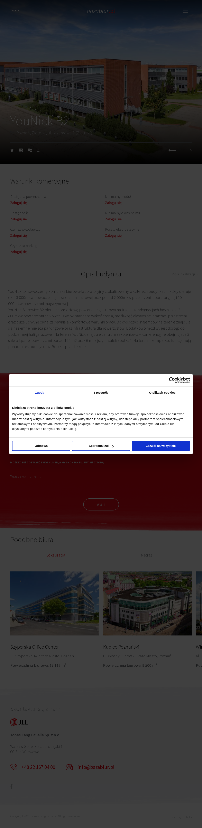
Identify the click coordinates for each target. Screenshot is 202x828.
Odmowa (41, 445)
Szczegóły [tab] (100, 392)
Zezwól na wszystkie (161, 445)
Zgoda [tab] (39, 392)
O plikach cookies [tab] (162, 392)
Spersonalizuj (101, 445)
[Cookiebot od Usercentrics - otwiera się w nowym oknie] (172, 380)
